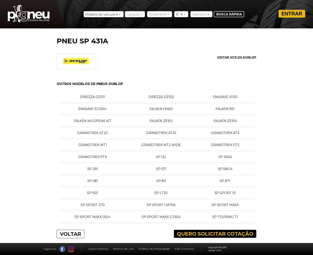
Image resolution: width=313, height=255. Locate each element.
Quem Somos (98, 249)
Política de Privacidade (154, 249)
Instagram (71, 249)
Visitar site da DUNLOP (236, 57)
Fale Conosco (184, 249)
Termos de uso (123, 249)
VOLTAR (70, 234)
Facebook (62, 249)
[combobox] (104, 14)
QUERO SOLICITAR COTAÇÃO (215, 234)
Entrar (291, 13)
